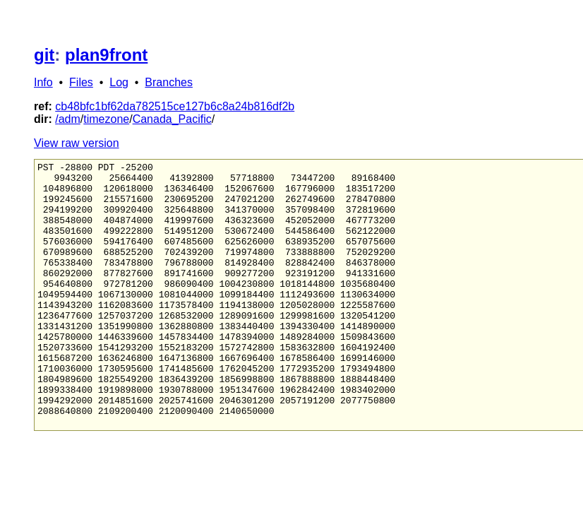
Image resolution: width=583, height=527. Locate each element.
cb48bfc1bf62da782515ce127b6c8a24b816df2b (174, 106)
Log (118, 82)
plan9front (106, 54)
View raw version (76, 143)
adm (69, 119)
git (44, 54)
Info (43, 82)
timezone (106, 119)
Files (81, 82)
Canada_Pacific (172, 119)
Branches (169, 82)
